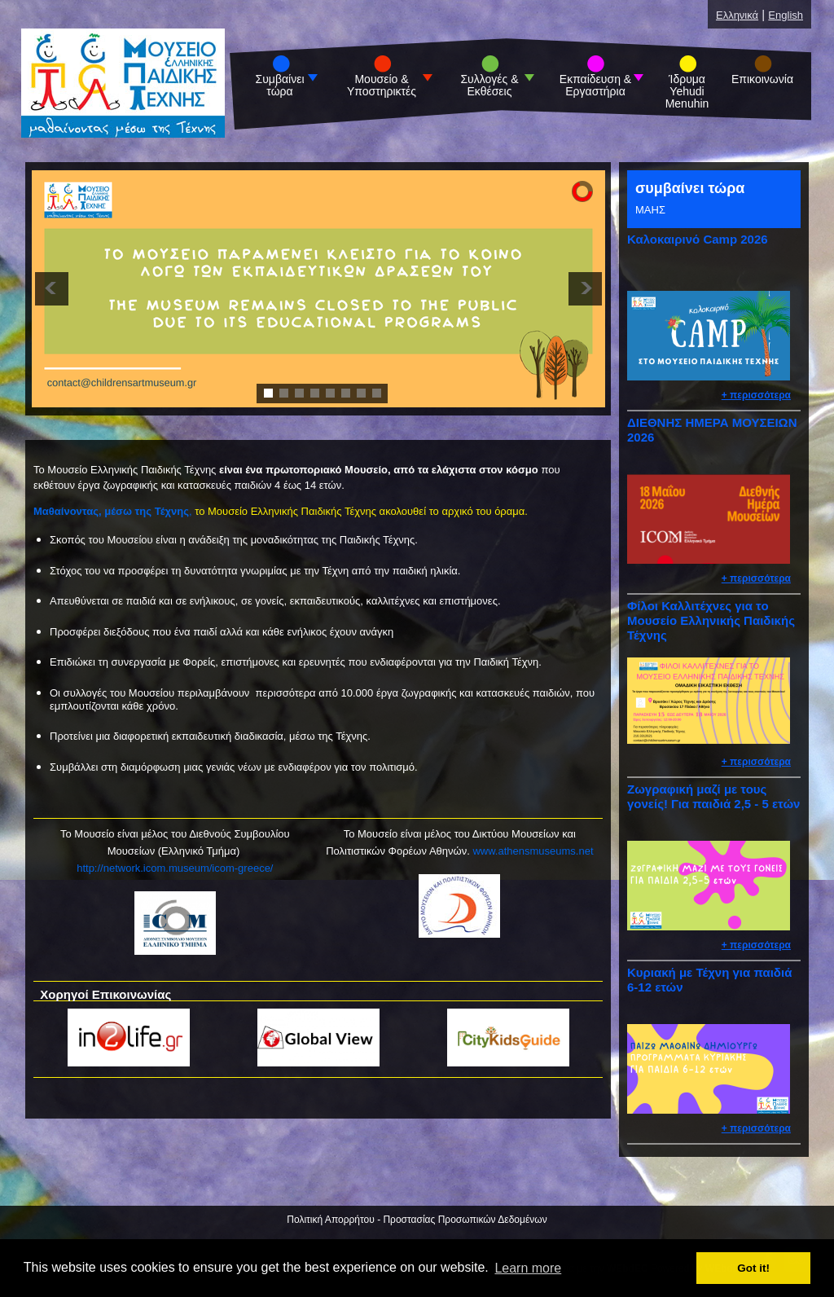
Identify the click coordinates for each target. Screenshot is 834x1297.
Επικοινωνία (762, 79)
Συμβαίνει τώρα (280, 85)
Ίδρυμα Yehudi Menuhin (687, 91)
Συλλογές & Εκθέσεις (489, 85)
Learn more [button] (527, 1268)
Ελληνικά (737, 15)
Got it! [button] (753, 1268)
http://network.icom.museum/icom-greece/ (175, 868)
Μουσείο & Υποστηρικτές (381, 85)
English (785, 15)
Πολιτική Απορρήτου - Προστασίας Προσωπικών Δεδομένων (416, 1219)
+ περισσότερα (756, 395)
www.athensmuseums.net (532, 851)
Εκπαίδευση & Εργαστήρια (595, 85)
